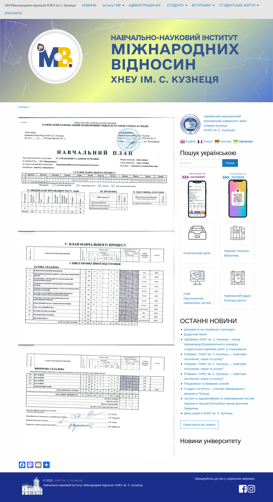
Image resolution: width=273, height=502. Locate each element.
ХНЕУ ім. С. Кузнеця (68, 480)
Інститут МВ (112, 5)
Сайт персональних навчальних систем (197, 298)
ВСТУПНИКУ (201, 5)
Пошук (230, 163)
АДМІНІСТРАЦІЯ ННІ (145, 5)
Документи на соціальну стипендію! (209, 329)
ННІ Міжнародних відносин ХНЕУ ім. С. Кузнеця (40, 5)
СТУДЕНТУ (175, 5)
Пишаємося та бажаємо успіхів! (206, 383)
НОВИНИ (89, 5)
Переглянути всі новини (199, 424)
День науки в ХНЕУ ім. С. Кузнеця (208, 413)
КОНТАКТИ (13, 13)
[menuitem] (40, 5)
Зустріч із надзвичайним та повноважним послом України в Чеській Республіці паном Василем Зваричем (219, 403)
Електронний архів (197, 253)
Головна (23, 107)
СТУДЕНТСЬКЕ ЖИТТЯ (237, 5)
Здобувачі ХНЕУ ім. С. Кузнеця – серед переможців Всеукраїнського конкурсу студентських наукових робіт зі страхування (215, 344)
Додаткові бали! (195, 334)
